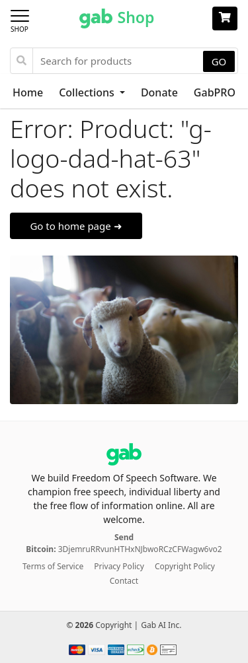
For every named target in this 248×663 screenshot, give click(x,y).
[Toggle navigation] (24, 18)
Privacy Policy (119, 566)
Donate (159, 92)
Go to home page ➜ (76, 225)
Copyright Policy (185, 566)
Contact (124, 580)
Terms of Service (52, 566)
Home (28, 92)
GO (219, 61)
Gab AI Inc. (161, 625)
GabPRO (214, 92)
